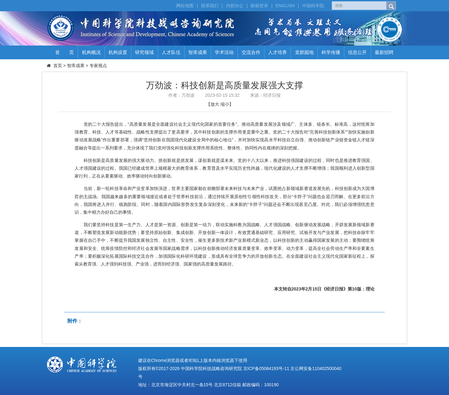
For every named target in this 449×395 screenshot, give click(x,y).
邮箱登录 (259, 5)
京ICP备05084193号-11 (266, 368)
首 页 (64, 52)
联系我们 (210, 5)
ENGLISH (285, 5)
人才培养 (277, 52)
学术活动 (224, 52)
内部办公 (235, 5)
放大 (214, 104)
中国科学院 (313, 5)
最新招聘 (384, 52)
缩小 (224, 104)
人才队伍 (171, 52)
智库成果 (197, 52)
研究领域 (144, 52)
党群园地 (304, 52)
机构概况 (91, 52)
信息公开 (357, 52)
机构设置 (118, 52)
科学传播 (330, 52)
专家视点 (98, 65)
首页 (57, 65)
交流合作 (251, 52)
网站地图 (185, 5)
